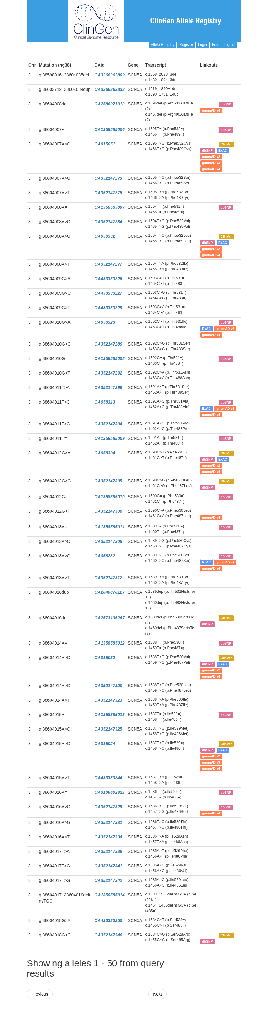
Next (157, 994)
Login (202, 45)
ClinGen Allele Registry (185, 20)
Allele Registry (163, 45)
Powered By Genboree (211, 1012)
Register (186, 45)
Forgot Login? (223, 45)
